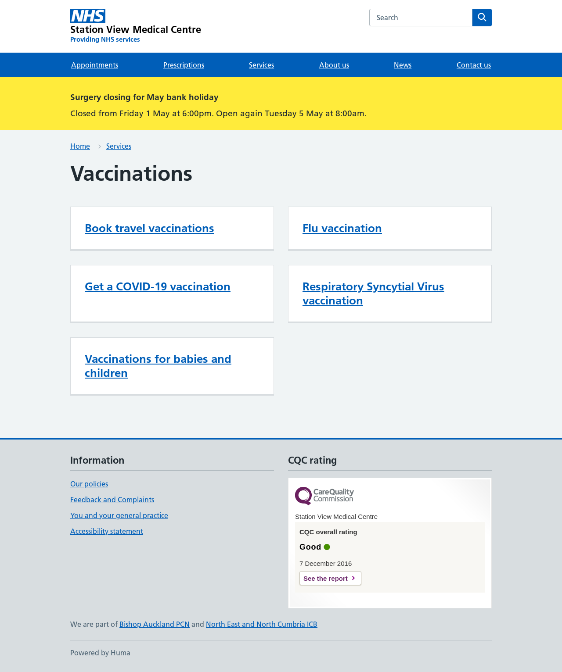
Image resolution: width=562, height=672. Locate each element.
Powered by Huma (100, 652)
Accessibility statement (106, 531)
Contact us (474, 65)
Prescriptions (183, 65)
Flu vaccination (342, 228)
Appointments (94, 65)
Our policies (89, 483)
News (402, 65)
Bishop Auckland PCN (154, 624)
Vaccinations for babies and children (158, 366)
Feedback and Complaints (112, 499)
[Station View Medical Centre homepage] (135, 26)
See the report (325, 578)
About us (334, 65)
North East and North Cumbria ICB (261, 624)
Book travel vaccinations (149, 228)
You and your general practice (119, 515)
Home (80, 146)
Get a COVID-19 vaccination (158, 286)
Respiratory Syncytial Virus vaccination (373, 293)
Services (261, 65)
